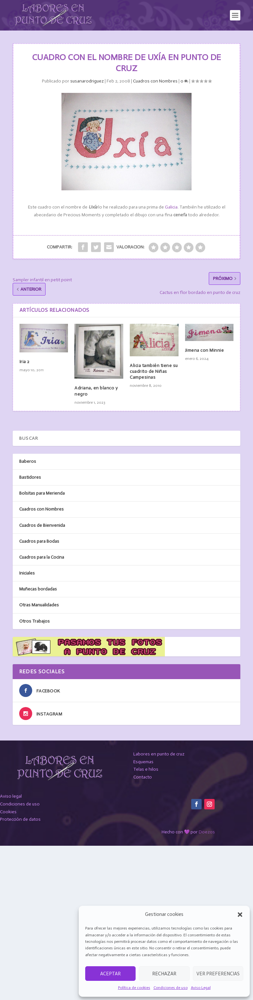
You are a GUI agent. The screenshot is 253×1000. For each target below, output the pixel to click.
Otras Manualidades (39, 605)
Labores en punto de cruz (158, 754)
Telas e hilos (145, 769)
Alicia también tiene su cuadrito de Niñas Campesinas (154, 371)
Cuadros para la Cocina (41, 557)
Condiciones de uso (170, 987)
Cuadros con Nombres (155, 81)
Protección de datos (20, 819)
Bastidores (30, 477)
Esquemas (143, 762)
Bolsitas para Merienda (42, 493)
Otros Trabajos (34, 621)
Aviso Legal (201, 987)
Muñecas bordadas (38, 589)
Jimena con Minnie (204, 350)
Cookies (8, 812)
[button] (240, 914)
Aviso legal (11, 796)
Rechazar (164, 974)
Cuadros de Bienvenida (42, 525)
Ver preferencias (218, 974)
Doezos (207, 832)
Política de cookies (134, 987)
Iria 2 (25, 361)
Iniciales (27, 573)
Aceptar (110, 974)
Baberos (27, 461)
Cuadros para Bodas (39, 541)
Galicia (171, 207)
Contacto (142, 777)
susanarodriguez (87, 81)
